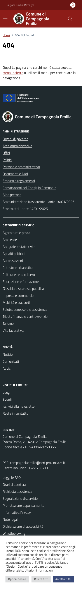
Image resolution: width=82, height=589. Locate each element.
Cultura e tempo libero (19, 274)
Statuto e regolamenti (19, 180)
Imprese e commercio (18, 295)
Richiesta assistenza (17, 491)
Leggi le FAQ (12, 477)
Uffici (6, 152)
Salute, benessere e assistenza (25, 309)
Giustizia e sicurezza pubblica (23, 288)
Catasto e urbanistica (18, 267)
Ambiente (10, 239)
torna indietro (13, 72)
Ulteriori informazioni (38, 570)
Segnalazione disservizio (20, 498)
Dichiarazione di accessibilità (23, 526)
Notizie (8, 354)
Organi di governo (15, 138)
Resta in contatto (15, 413)
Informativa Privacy (17, 512)
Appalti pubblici (13, 253)
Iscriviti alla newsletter (19, 406)
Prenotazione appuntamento (23, 505)
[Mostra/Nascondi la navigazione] (5, 18)
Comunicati (11, 361)
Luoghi (7, 392)
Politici (7, 159)
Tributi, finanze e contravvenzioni (26, 316)
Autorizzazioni (13, 260)
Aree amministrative (17, 145)
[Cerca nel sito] (70, 19)
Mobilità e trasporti (16, 302)
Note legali (10, 519)
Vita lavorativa (13, 330)
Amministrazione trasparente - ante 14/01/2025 (38, 201)
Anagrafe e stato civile (19, 246)
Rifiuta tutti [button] (41, 579)
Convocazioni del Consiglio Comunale (29, 187)
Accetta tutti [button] (63, 579)
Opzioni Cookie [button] (17, 579)
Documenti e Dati (15, 173)
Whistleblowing (14, 533)
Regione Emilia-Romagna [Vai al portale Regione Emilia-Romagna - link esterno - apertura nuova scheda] (20, 5)
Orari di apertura (14, 484)
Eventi (7, 399)
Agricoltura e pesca (16, 232)
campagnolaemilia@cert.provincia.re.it (37, 462)
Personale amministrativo (21, 166)
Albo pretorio (12, 194)
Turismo (8, 323)
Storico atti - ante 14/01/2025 (25, 208)
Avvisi (7, 368)
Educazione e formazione (21, 281)
